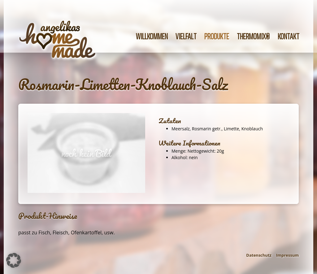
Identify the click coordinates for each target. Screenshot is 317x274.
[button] (13, 260)
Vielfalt (186, 36)
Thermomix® (253, 36)
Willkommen (152, 36)
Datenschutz (258, 255)
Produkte (216, 36)
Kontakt (288, 36)
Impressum (287, 255)
